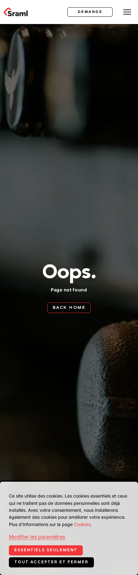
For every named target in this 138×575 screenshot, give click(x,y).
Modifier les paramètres (37, 537)
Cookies (82, 524)
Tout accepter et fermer (51, 562)
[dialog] (69, 528)
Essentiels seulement (45, 550)
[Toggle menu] (127, 12)
